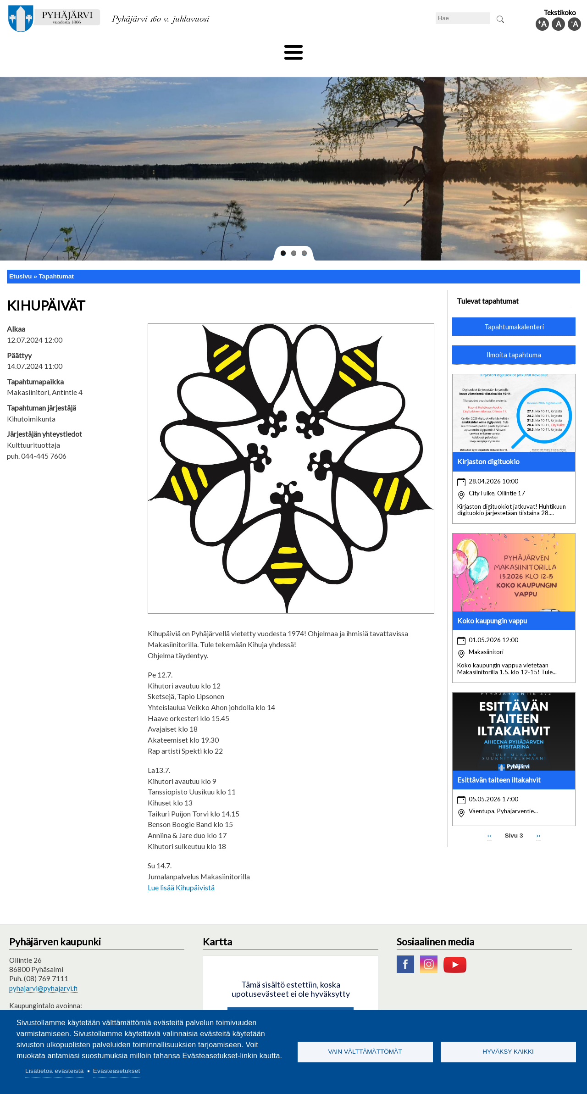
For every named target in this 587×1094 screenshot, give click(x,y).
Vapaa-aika (242, 49)
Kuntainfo (495, 49)
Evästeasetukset (116, 1070)
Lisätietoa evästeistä (54, 1070)
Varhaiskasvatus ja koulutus (165, 49)
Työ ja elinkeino (397, 49)
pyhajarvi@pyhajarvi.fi (43, 972)
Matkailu (343, 49)
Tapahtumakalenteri (514, 311)
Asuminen (91, 49)
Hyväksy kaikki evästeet (290, 1003)
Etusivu (20, 260)
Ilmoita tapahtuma (514, 339)
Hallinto (450, 49)
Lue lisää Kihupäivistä (181, 871)
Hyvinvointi (294, 49)
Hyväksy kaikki (508, 1051)
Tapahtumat (56, 260)
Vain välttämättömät (365, 1051)
